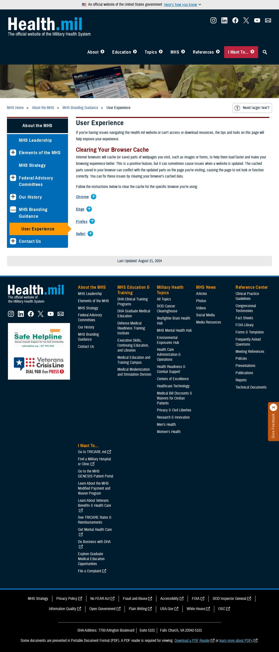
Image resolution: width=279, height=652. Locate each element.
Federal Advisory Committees (36, 181)
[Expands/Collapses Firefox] (83, 222)
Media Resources (208, 322)
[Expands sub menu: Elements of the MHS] (13, 152)
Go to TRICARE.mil (92, 451)
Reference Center (252, 287)
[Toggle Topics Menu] (161, 52)
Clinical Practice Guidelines (247, 296)
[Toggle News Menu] (183, 52)
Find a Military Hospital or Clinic (94, 462)
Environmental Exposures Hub (168, 340)
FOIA (196, 598)
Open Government (102, 608)
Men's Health (166, 424)
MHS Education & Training (133, 290)
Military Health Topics (170, 290)
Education (121, 52)
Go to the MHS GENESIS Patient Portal (95, 474)
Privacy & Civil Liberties (174, 410)
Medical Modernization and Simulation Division (134, 372)
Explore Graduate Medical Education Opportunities (91, 558)
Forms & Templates (250, 332)
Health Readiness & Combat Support (171, 369)
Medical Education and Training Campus (133, 360)
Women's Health (168, 431)
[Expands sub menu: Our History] (13, 197)
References (203, 52)
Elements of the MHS (40, 152)
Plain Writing (138, 608)
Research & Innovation (173, 417)
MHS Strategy (32, 165)
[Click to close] (273, 407)
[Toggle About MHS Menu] (102, 52)
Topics (151, 52)
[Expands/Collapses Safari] (82, 234)
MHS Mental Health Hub (174, 330)
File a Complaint (89, 571)
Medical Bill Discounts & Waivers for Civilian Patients (174, 398)
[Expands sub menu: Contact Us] (13, 241)
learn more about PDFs (236, 640)
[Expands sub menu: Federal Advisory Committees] (13, 178)
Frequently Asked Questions (248, 342)
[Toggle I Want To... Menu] (252, 52)
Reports (241, 380)
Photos (201, 300)
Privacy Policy (66, 598)
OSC (221, 608)
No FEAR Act (100, 598)
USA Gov (167, 608)
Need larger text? (251, 108)
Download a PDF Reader (192, 640)
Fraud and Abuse (135, 598)
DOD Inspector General (229, 598)
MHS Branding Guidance (33, 213)
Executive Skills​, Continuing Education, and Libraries (133, 345)
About (93, 52)
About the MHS (37, 125)
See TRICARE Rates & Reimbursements (94, 520)
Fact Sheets (244, 318)
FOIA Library (245, 325)
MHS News (206, 287)
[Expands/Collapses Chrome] (83, 197)
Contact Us (30, 241)
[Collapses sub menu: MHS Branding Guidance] (13, 209)
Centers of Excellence (173, 378)
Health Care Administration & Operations (169, 354)
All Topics (164, 299)
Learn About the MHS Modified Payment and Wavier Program (94, 488)
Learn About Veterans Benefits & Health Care (94, 503)
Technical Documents (251, 387)
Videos (201, 308)
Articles (201, 293)
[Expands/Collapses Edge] (81, 209)
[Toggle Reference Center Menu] (218, 52)
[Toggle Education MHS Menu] (135, 52)
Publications (244, 372)
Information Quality (62, 608)
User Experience (38, 229)
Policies (241, 358)
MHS (175, 52)
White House (196, 608)
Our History (30, 197)
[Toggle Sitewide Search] (265, 52)
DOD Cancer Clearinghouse (167, 309)
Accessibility (169, 598)
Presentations (245, 365)
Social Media (205, 315)
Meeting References (250, 351)
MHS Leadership (35, 140)
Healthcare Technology (173, 386)
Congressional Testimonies (246, 308)
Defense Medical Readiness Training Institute (131, 328)
